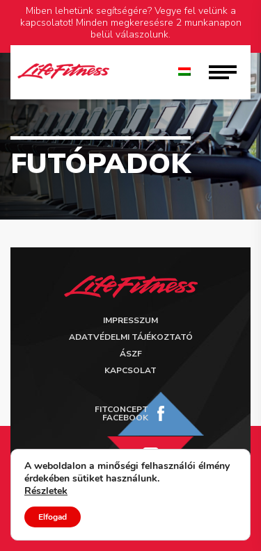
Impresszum (130, 320)
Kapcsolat (130, 370)
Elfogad (52, 517)
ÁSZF (131, 353)
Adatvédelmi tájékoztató (131, 337)
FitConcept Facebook (121, 413)
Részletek (46, 491)
